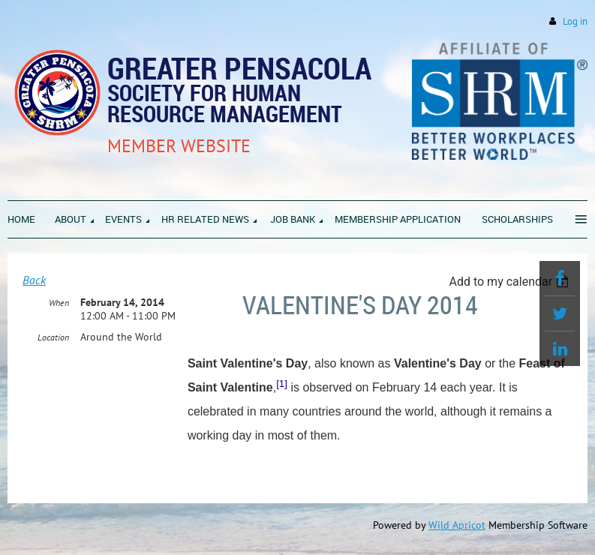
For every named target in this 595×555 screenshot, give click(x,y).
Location (53, 337)
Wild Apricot (456, 525)
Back (34, 279)
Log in (575, 21)
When (59, 302)
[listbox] (510, 281)
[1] (281, 383)
